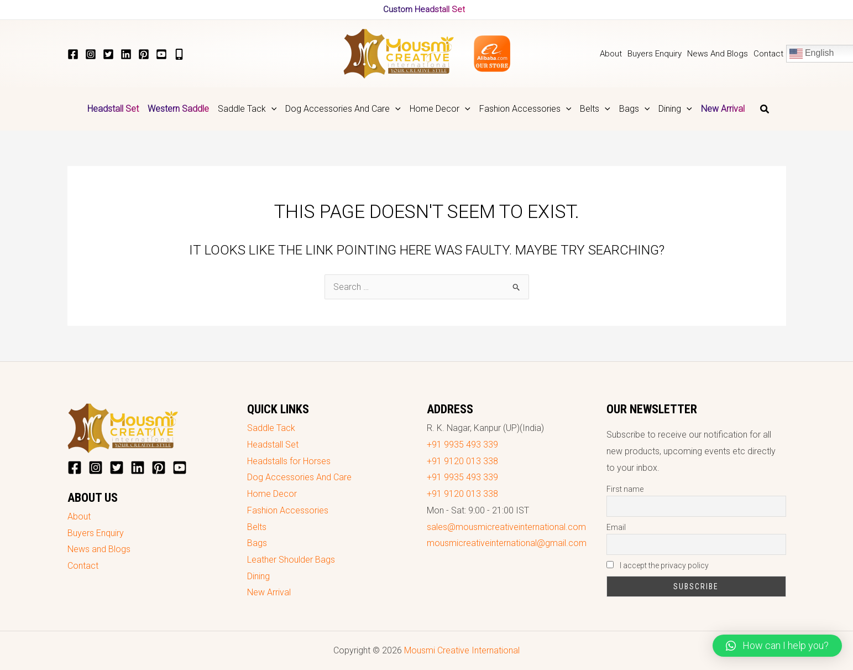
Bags (257, 543)
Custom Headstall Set (424, 9)
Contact (82, 565)
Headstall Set (273, 444)
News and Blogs (98, 549)
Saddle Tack (271, 428)
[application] (271, 109)
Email (616, 527)
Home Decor (272, 494)
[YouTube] (161, 54)
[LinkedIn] (126, 54)
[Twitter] (108, 54)
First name (624, 489)
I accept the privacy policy (657, 565)
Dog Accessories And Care (299, 477)
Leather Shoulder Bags (291, 559)
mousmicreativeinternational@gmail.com (507, 543)
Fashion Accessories (287, 510)
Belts (256, 527)
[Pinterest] (143, 54)
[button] (777, 646)
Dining (258, 576)
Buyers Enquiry (95, 533)
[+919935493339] (179, 54)
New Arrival (269, 592)
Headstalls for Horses (289, 461)
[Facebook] (73, 54)
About (79, 516)
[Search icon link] (765, 110)
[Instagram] (90, 54)
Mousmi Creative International (462, 650)
